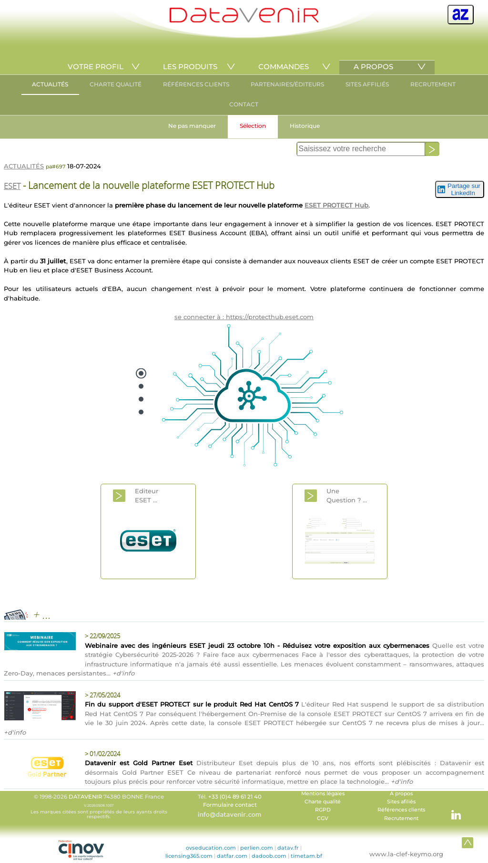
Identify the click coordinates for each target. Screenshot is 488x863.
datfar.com (232, 856)
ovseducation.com (211, 847)
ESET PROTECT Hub (336, 205)
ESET (12, 186)
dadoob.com (269, 856)
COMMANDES (283, 66)
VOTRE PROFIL (95, 66)
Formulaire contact (230, 804)
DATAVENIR (85, 796)
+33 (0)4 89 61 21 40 (235, 796)
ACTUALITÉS (50, 84)
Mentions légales (323, 793)
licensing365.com (189, 856)
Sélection (253, 125)
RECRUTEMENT (433, 84)
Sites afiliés (401, 802)
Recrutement (401, 818)
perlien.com (256, 847)
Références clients (401, 810)
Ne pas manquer (192, 125)
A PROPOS (373, 66)
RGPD (323, 810)
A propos (401, 793)
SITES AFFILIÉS (367, 84)
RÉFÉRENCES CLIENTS (196, 84)
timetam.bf (306, 856)
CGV (322, 818)
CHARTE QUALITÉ (116, 84)
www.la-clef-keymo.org (406, 854)
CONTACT (243, 104)
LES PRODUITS (190, 66)
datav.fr (288, 847)
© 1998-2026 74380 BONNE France (98, 806)
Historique (305, 125)
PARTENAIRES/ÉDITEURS (287, 84)
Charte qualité (323, 802)
